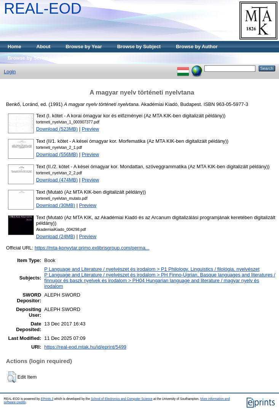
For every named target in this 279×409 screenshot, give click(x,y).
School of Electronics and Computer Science (121, 399)
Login (10, 71)
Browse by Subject (139, 46)
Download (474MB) (57, 180)
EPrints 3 (47, 399)
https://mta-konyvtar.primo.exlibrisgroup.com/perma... (92, 248)
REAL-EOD (43, 8)
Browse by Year (84, 46)
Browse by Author (197, 46)
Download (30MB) (55, 205)
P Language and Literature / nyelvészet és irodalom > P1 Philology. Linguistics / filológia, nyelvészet (151, 269)
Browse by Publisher (88, 58)
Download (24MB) (55, 236)
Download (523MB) (57, 129)
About (44, 46)
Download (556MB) (57, 154)
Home (14, 46)
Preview (90, 129)
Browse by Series (28, 58)
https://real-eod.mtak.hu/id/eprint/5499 (85, 347)
